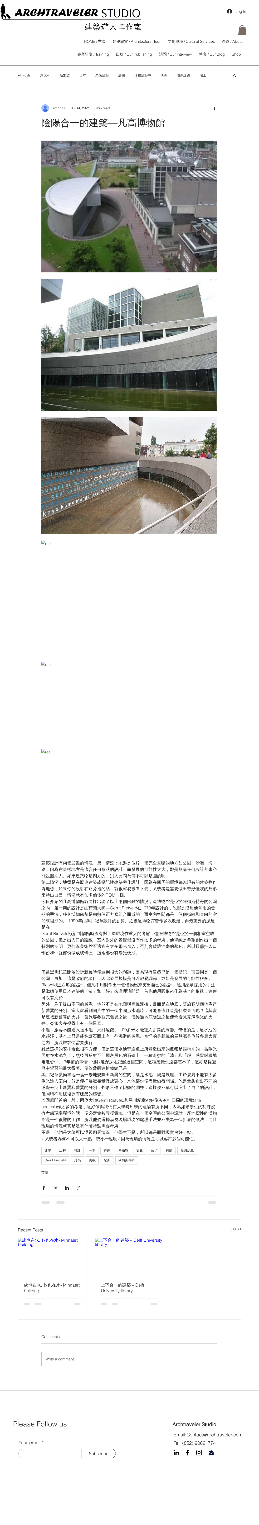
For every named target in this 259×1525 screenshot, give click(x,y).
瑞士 (203, 75)
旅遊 (106, 1150)
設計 (77, 1150)
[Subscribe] (99, 1453)
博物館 (123, 1150)
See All (235, 1229)
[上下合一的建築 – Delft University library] (129, 1257)
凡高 (77, 1160)
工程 (62, 1150)
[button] (242, 30)
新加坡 (65, 75)
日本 (82, 75)
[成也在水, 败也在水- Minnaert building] (52, 1257)
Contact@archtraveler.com (214, 1435)
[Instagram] (199, 1452)
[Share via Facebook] (43, 1188)
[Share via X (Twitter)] (55, 1188)
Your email (29, 1442)
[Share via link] (78, 1188)
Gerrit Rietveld (55, 1160)
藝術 (154, 1150)
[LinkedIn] (176, 1452)
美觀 (92, 1160)
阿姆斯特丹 (126, 1160)
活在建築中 (142, 75)
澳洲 (164, 75)
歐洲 (107, 1160)
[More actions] (214, 108)
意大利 (45, 75)
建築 (47, 1150)
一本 (92, 1150)
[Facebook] (187, 1452)
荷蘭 (169, 1150)
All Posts (24, 75)
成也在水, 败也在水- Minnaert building (52, 1287)
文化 (139, 1150)
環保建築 (183, 75)
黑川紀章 (187, 1150)
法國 (121, 75)
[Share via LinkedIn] (67, 1188)
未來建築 (102, 75)
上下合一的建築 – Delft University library (122, 1287)
